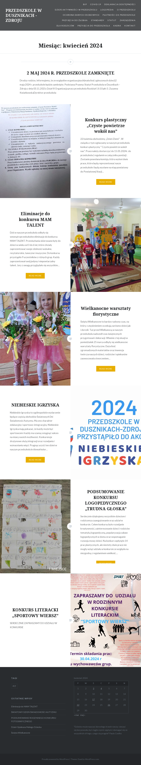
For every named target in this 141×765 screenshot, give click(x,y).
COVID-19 (95, 4)
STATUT (112, 20)
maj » (82, 715)
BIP (85, 4)
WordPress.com (92, 759)
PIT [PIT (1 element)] (14, 686)
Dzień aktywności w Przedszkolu (76, 10)
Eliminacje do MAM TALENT (24, 706)
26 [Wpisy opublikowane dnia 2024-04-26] (109, 705)
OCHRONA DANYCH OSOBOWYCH (81, 15)
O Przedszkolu (126, 10)
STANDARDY (97, 20)
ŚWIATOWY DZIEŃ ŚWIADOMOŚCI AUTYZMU (33, 712)
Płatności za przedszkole (119, 15)
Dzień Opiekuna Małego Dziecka (26, 727)
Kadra (117, 25)
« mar (76, 715)
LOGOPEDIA (107, 10)
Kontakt (129, 25)
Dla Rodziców (65, 25)
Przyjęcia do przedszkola (94, 25)
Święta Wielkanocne (20, 732)
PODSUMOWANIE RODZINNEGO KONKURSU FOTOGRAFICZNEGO (33, 720)
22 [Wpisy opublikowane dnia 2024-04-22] (78, 705)
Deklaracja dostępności (119, 4)
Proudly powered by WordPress (55, 759)
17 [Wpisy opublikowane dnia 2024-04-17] (93, 699)
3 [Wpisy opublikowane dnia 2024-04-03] (93, 688)
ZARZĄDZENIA (127, 20)
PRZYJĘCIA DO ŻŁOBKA (75, 20)
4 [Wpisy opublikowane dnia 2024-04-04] (101, 688)
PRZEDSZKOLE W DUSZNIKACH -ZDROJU (24, 15)
